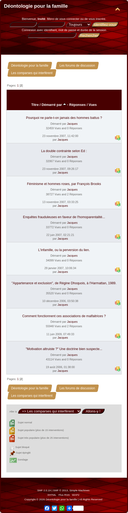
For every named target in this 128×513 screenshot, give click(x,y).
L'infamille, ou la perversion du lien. (64, 250)
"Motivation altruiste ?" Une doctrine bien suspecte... (64, 349)
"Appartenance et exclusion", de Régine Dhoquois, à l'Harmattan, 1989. (64, 283)
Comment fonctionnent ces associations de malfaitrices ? (64, 316)
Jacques (72, 123)
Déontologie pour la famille (36, 6)
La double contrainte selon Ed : (64, 151)
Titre (35, 105)
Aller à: (13, 411)
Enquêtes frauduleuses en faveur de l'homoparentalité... (64, 217)
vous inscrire (97, 18)
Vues (93, 105)
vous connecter (69, 18)
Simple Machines (79, 490)
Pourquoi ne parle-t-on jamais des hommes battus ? (64, 118)
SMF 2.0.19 (44, 490)
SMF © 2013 (60, 490)
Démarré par (54, 105)
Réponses (77, 105)
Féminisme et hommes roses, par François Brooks (64, 184)
